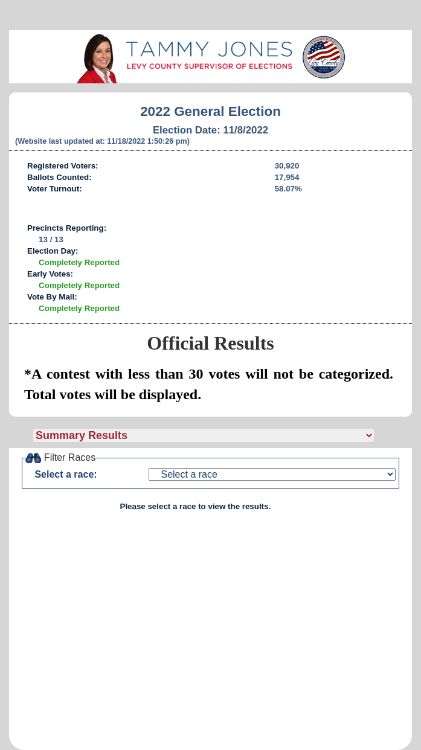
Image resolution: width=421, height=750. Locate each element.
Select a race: (65, 474)
